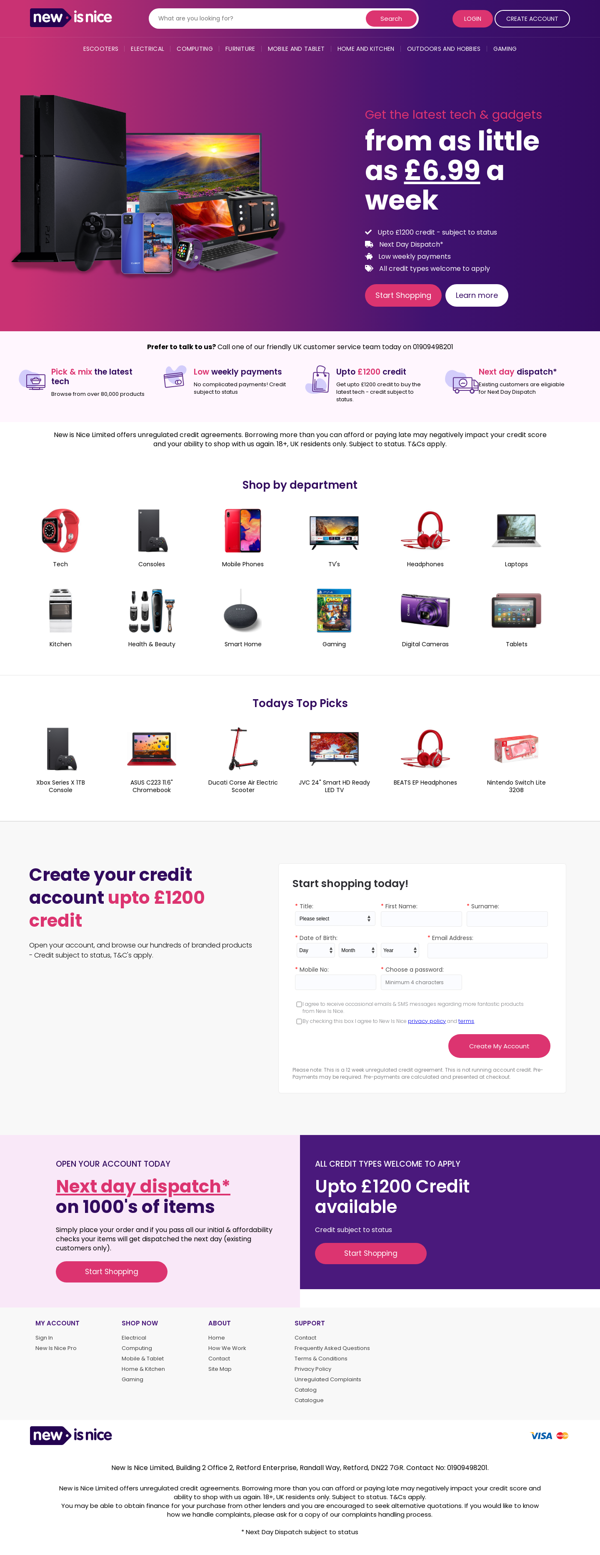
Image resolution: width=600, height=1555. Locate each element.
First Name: (399, 906)
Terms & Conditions (321, 1358)
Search (391, 18)
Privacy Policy (313, 1369)
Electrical (147, 49)
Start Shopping (403, 295)
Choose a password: (412, 969)
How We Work (227, 1348)
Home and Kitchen (366, 49)
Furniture (240, 49)
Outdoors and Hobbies (444, 49)
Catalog (306, 1390)
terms (466, 1021)
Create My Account (499, 1046)
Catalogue (309, 1400)
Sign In (44, 1338)
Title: (304, 906)
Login (472, 19)
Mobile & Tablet (143, 1358)
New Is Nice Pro (56, 1348)
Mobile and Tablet (296, 49)
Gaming (505, 49)
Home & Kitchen (143, 1369)
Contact (219, 1358)
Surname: (483, 906)
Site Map (220, 1369)
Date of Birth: (316, 938)
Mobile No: (312, 969)
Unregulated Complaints (328, 1379)
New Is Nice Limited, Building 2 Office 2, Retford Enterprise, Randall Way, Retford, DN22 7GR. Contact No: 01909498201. (300, 1467)
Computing (195, 49)
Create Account (532, 19)
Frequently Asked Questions (332, 1348)
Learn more (477, 295)
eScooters (101, 49)
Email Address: (450, 938)
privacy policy (427, 1021)
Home (216, 1338)
